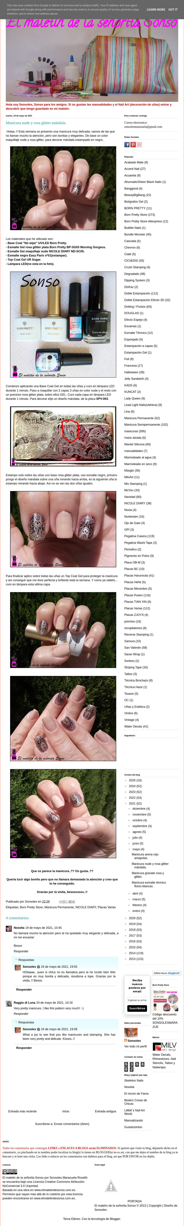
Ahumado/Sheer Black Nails (142, 182)
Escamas (130, 326)
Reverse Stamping (136, 634)
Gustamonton (133, 1127)
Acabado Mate (134, 162)
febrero (137, 905)
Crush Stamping (135, 267)
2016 (132, 941)
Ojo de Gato (132, 523)
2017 (132, 935)
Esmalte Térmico (135, 332)
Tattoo (128, 674)
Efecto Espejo (133, 319)
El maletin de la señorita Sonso (91, 24)
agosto (137, 832)
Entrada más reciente (22, 1111)
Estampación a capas (138, 346)
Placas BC (131, 569)
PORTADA (118, 1201)
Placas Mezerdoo (135, 588)
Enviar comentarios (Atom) (71, 1124)
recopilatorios (133, 628)
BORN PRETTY (135, 208)
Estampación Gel (135, 352)
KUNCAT (130, 391)
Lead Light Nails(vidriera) (140, 405)
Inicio (65, 1111)
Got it (173, 9)
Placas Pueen (133, 595)
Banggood (131, 188)
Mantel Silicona (134, 444)
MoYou (128, 490)
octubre (137, 820)
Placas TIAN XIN (135, 601)
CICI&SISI (131, 260)
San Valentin (132, 647)
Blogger (115, 1219)
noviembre (139, 814)
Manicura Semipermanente (142, 424)
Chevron (130, 247)
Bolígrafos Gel (133, 201)
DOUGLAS (131, 313)
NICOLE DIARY (85, 907)
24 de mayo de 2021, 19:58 (59, 1029)
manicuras (131, 431)
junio (136, 843)
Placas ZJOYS (134, 614)
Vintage (129, 720)
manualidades (133, 451)
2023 (132, 792)
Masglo (129, 470)
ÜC (126, 700)
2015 (132, 947)
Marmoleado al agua (138, 457)
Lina (127, 411)
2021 (132, 803)
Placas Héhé (132, 582)
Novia (128, 510)
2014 (132, 953)
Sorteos (129, 661)
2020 (132, 918)
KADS (128, 385)
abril (135, 893)
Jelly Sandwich (134, 378)
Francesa (130, 365)
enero (136, 911)
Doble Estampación (137, 293)
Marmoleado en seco (138, 464)
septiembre (140, 826)
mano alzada (132, 437)
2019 (132, 924)
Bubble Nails (132, 227)
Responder (21, 951)
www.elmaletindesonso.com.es (54, 1190)
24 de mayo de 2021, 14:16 (54, 1002)
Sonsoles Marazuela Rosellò (68, 1177)
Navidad (129, 497)
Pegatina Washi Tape (138, 542)
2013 (132, 959)
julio (135, 837)
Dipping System (134, 280)
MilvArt (128, 477)
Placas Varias (107, 907)
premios (129, 621)
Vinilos (128, 713)
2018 (132, 929)
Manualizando (133, 1120)
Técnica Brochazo (136, 680)
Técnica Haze (133, 687)
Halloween (131, 372)
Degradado (131, 274)
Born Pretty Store (31, 907)
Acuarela (130, 175)
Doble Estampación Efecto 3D (144, 300)
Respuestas (26, 960)
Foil (126, 359)
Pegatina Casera (135, 536)
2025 (132, 780)
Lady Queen (132, 398)
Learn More (156, 9)
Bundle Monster (134, 234)
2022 (132, 797)
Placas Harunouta (136, 575)
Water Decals (133, 726)
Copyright (155, 1205)
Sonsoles (29, 966)
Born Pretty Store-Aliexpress (143, 221)
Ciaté (127, 254)
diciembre (139, 808)
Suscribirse (137, 1008)
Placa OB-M (132, 562)
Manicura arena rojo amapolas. (145, 856)
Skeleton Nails (133, 1080)
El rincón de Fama (136, 1093)
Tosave (129, 693)
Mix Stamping (133, 483)
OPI (126, 529)
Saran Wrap (132, 654)
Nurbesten (131, 516)
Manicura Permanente (59, 907)
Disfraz (129, 287)
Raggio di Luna (24, 1002)
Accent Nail (131, 168)
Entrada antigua (105, 1111)
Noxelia (19, 927)
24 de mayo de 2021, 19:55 (59, 966)
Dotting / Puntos (135, 306)
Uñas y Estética (134, 706)
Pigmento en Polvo (136, 555)
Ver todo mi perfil (135, 1046)
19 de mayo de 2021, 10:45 (43, 927)
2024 (132, 786)
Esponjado (131, 339)
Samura (129, 641)
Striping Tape (133, 667)
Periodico (130, 549)
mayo (136, 849)
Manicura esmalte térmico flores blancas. (149, 884)
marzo (137, 899)
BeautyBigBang (134, 195)
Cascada (130, 241)
